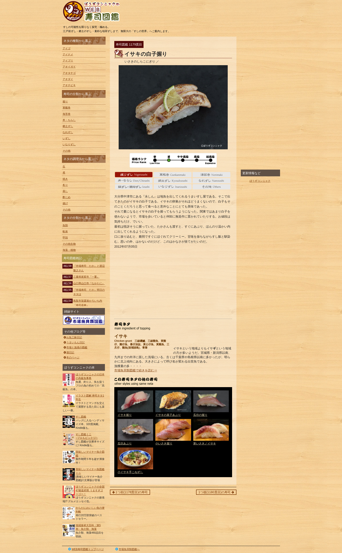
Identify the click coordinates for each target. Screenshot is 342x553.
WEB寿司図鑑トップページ (86, 549)
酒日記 (68, 352)
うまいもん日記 (74, 342)
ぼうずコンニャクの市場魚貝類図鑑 (83, 320)
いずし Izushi (134, 186)
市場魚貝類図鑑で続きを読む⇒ (135, 370)
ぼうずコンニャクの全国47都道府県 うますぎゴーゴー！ (90, 490)
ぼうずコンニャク (260, 180)
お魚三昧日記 (72, 337)
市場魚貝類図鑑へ (127, 549)
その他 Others (211, 186)
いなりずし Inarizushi (173, 186)
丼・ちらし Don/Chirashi (134, 180)
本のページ (71, 357)
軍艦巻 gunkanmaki (173, 174)
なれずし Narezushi (211, 180)
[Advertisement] (173, 283)
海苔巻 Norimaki (211, 174)
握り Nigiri (134, 174)
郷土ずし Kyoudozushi (173, 180)
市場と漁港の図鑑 (75, 347)
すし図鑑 (81, 416)
